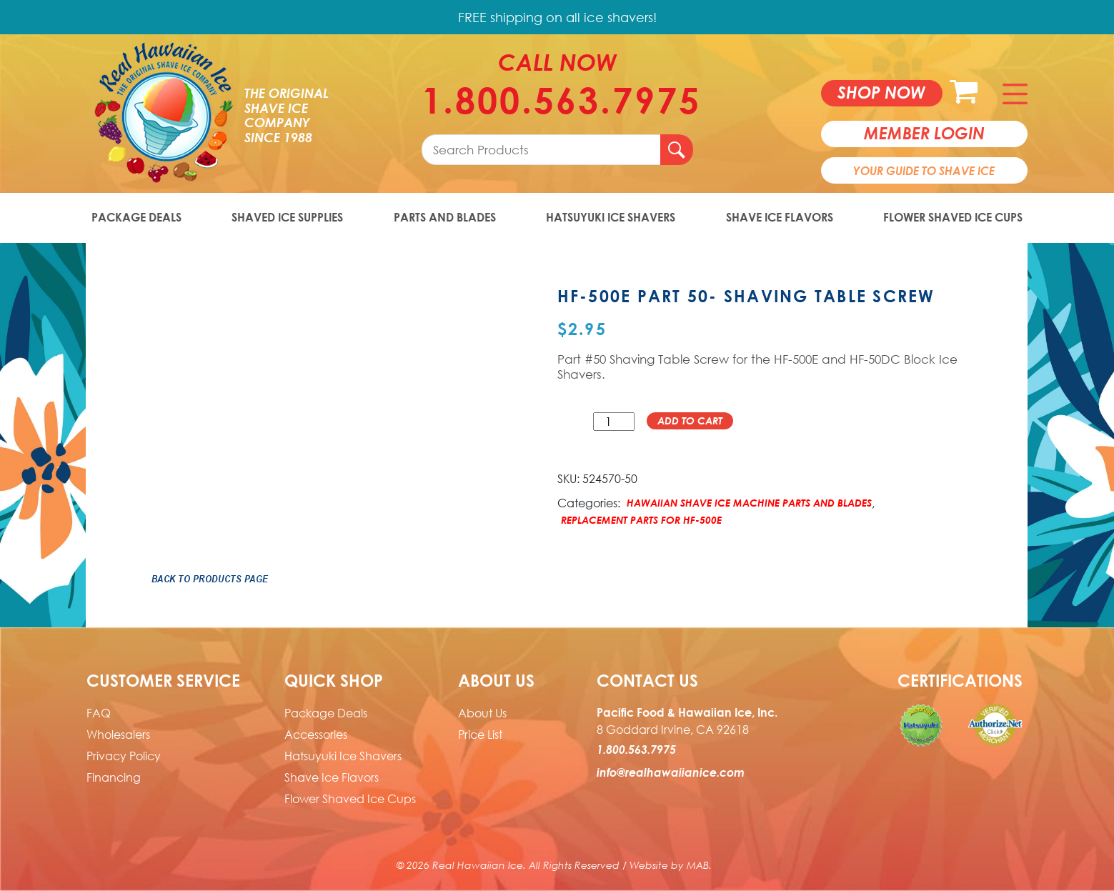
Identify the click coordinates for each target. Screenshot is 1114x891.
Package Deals (136, 217)
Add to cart (689, 420)
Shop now (881, 92)
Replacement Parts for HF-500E (641, 520)
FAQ (98, 713)
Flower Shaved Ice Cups (953, 217)
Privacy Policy (123, 756)
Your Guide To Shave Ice (924, 171)
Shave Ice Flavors (779, 217)
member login (924, 133)
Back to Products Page (210, 578)
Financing (113, 777)
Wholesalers (118, 734)
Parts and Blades (445, 217)
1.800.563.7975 (557, 100)
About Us (482, 713)
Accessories (315, 734)
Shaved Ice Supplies (287, 217)
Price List (480, 734)
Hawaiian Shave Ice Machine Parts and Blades (749, 503)
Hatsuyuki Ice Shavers (610, 217)
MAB (698, 865)
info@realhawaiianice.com (671, 772)
